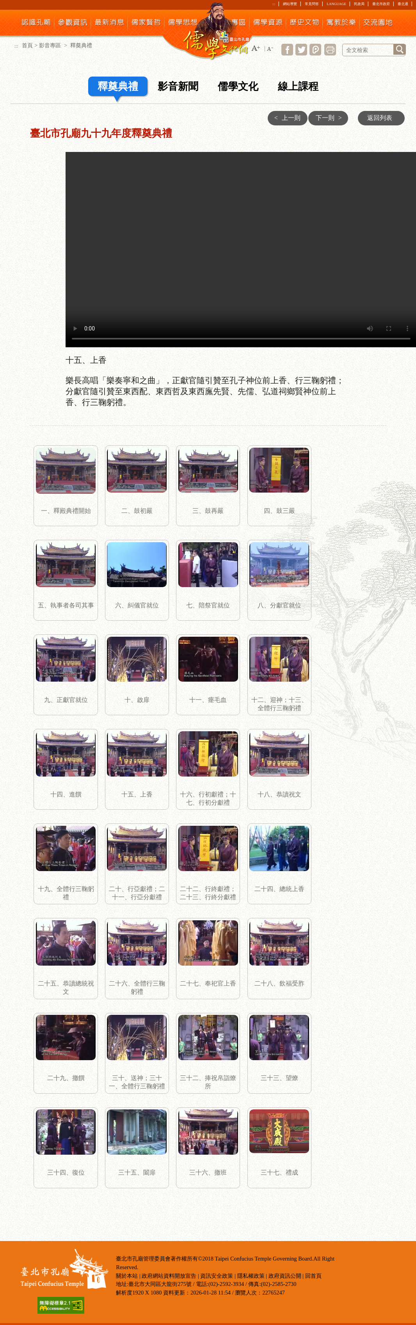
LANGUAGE (336, 4)
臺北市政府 (381, 4)
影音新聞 (178, 86)
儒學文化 (238, 86)
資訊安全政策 (216, 1276)
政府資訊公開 (284, 1276)
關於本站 (127, 1276)
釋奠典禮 (118, 86)
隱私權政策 (251, 1276)
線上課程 (298, 86)
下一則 (331, 117)
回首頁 (313, 1276)
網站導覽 (290, 4)
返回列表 (379, 117)
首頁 (27, 45)
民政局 (359, 4)
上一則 (285, 117)
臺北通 (403, 4)
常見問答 (312, 4)
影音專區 (50, 45)
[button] (255, 48)
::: (273, 4)
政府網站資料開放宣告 (169, 1276)
